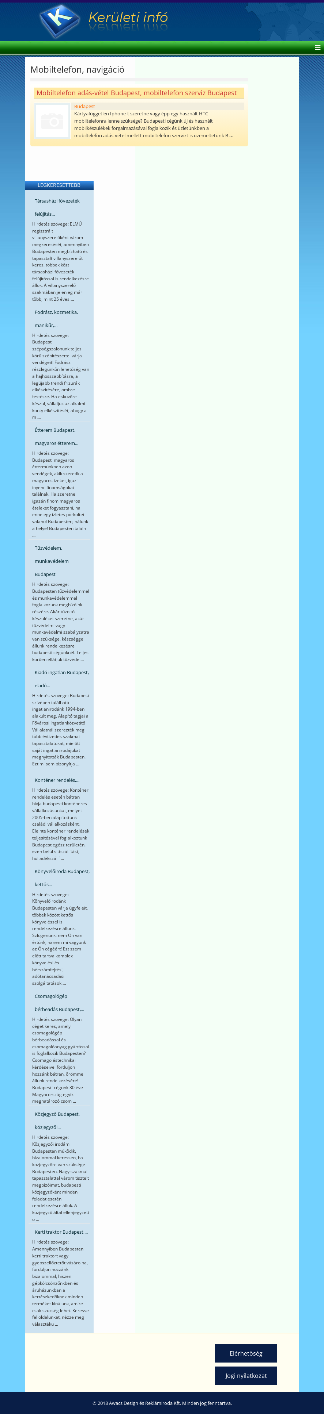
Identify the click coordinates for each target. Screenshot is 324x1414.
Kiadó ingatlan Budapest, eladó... (62, 679)
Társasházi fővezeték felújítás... (57, 207)
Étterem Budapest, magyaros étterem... (56, 436)
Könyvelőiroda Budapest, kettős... (62, 878)
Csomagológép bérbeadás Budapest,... (59, 1003)
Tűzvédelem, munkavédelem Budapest (52, 561)
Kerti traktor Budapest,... (61, 1232)
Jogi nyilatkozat (246, 1376)
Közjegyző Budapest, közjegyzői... (57, 1120)
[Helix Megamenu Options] (315, 48)
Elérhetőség (246, 1353)
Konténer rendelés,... (57, 780)
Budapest (84, 106)
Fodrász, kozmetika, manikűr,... (56, 318)
